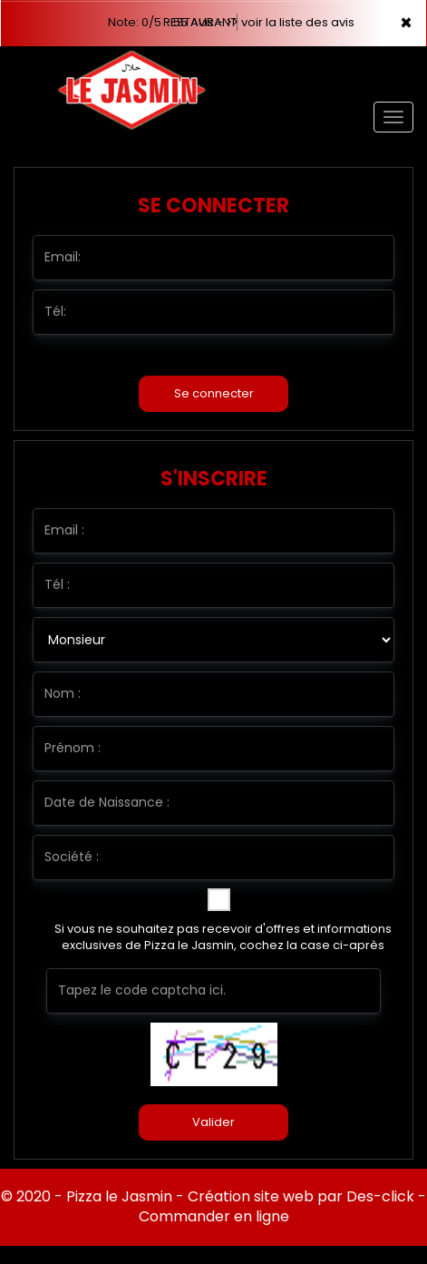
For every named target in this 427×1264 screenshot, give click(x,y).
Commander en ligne (214, 1216)
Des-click (380, 1196)
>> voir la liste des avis (290, 22)
